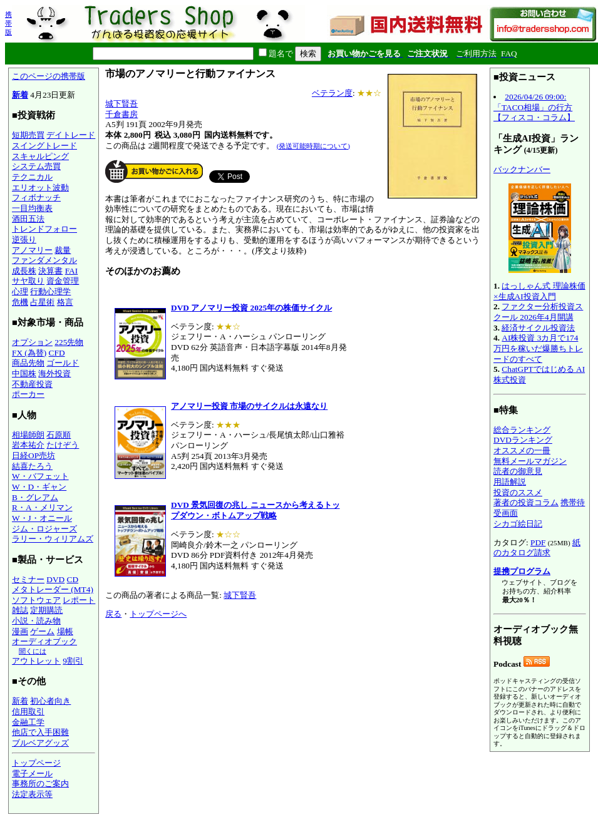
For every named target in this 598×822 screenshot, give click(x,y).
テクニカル (32, 177)
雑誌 (20, 610)
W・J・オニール (42, 518)
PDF (537, 542)
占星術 (42, 302)
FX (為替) (29, 352)
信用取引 (28, 711)
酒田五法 (28, 218)
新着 (20, 95)
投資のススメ (517, 492)
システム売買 (36, 166)
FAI (71, 270)
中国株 (24, 373)
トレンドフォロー (44, 229)
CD (73, 579)
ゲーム (42, 631)
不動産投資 (32, 384)
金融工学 (28, 722)
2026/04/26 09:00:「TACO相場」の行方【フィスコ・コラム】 (534, 107)
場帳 (65, 631)
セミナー (28, 579)
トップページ (36, 763)
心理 (20, 291)
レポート (79, 600)
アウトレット (36, 660)
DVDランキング (522, 439)
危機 (20, 302)
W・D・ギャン (39, 486)
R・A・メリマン (42, 507)
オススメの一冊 (521, 450)
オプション (32, 342)
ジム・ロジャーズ (44, 528)
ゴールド (62, 362)
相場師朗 (28, 434)
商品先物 (28, 362)
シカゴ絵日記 (517, 523)
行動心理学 (50, 291)
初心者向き (50, 701)
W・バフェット (40, 476)
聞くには (32, 651)
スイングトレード (44, 145)
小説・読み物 (36, 620)
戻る (113, 614)
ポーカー (28, 394)
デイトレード (70, 135)
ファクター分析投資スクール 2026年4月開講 (538, 312)
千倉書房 (121, 114)
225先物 (68, 342)
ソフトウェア (36, 600)
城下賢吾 (121, 103)
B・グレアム (35, 497)
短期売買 (28, 135)
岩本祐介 (28, 445)
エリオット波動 (40, 187)
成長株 (24, 270)
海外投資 (54, 373)
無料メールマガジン (530, 461)
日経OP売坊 (33, 455)
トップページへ (158, 614)
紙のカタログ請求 (536, 548)
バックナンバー (521, 169)
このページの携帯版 (48, 76)
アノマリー (32, 250)
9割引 (73, 660)
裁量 (62, 250)
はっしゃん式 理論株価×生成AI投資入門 (539, 291)
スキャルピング (40, 156)
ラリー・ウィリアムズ (52, 538)
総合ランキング (521, 429)
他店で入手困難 (40, 732)
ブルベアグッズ (40, 743)
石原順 (58, 434)
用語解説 (509, 481)
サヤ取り (28, 280)
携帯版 (8, 23)
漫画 (20, 631)
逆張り (24, 239)
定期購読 (46, 610)
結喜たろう (32, 466)
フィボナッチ (36, 197)
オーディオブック (44, 641)
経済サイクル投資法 (538, 327)
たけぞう (62, 445)
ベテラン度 (332, 93)
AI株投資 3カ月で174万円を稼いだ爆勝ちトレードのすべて (538, 348)
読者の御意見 (517, 471)
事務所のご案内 (40, 783)
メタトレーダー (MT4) (52, 589)
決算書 (50, 270)
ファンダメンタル (44, 260)
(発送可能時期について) (313, 146)
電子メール (32, 773)
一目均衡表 (32, 208)
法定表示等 (32, 794)
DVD (55, 579)
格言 (65, 302)
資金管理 (62, 280)
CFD (57, 352)
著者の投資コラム (526, 502)
